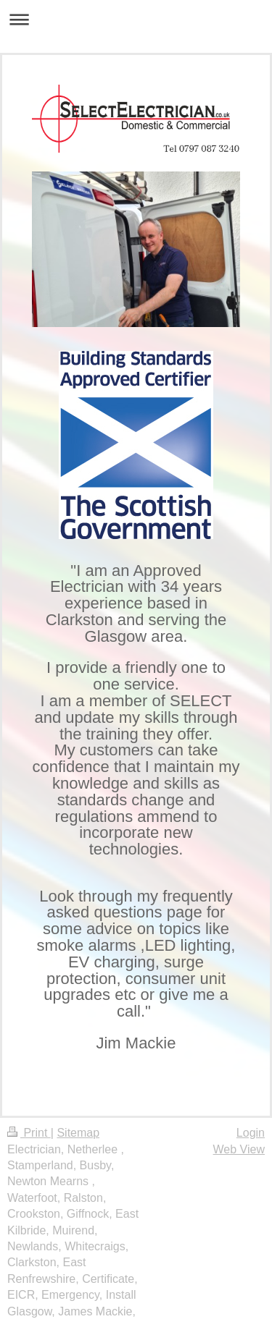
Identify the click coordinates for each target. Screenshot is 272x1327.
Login (250, 1133)
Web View (239, 1149)
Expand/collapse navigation (136, 19)
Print (29, 1133)
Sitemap (78, 1133)
